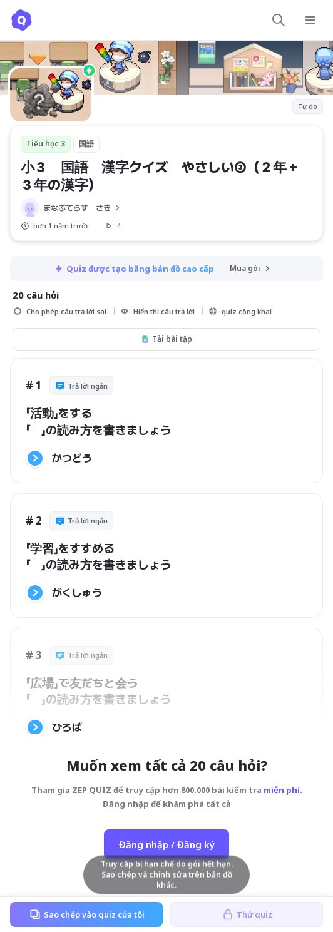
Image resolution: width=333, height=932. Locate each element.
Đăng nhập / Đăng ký (167, 844)
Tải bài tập (166, 339)
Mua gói (251, 268)
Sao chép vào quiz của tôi (87, 914)
